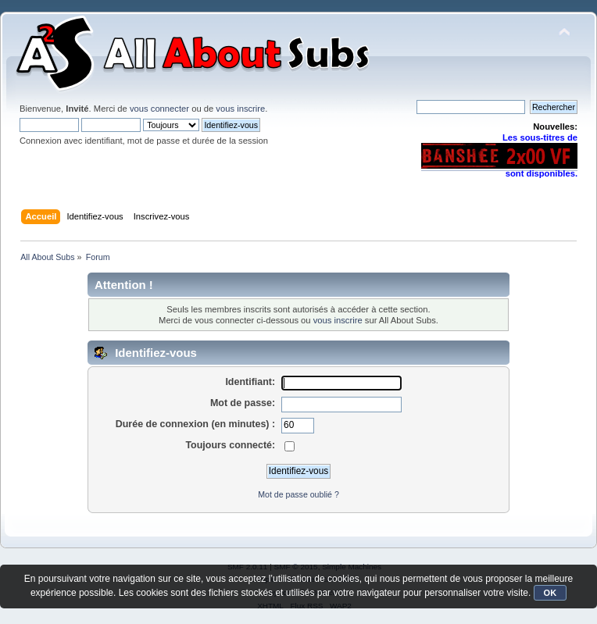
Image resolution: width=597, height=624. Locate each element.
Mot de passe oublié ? (298, 494)
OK (550, 592)
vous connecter (159, 108)
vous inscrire (240, 108)
